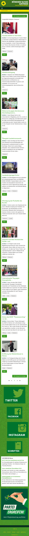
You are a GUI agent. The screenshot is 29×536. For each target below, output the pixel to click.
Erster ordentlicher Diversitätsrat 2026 (12, 468)
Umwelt (10, 218)
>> (20, 380)
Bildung (4, 51)
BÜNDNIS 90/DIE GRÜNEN (20, 3)
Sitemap (14, 532)
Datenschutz (14, 534)
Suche (18, 532)
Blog (10, 10)
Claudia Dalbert (4, 10)
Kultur (9, 191)
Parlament (10, 51)
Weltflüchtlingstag (8, 72)
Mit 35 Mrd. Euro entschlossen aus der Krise (13, 460)
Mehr (4, 54)
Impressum (23, 532)
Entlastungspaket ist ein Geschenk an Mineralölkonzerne (11, 477)
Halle (4, 295)
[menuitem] (4, 532)
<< (9, 380)
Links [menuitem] (14, 528)
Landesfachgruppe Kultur (10, 175)
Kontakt (9, 532)
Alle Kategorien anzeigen (19, 16)
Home (4, 532)
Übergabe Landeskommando (11, 138)
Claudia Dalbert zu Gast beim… (12, 35)
